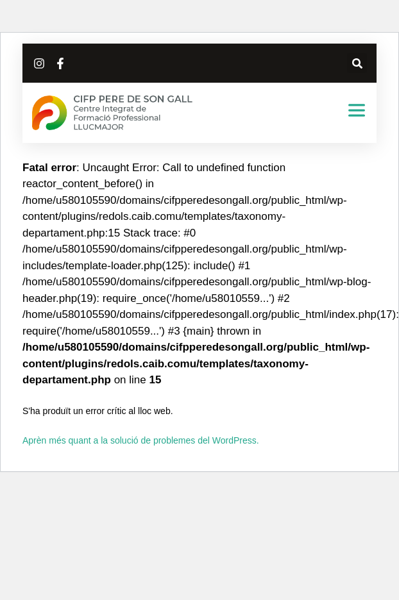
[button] (357, 63)
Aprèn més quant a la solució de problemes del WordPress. (140, 440)
